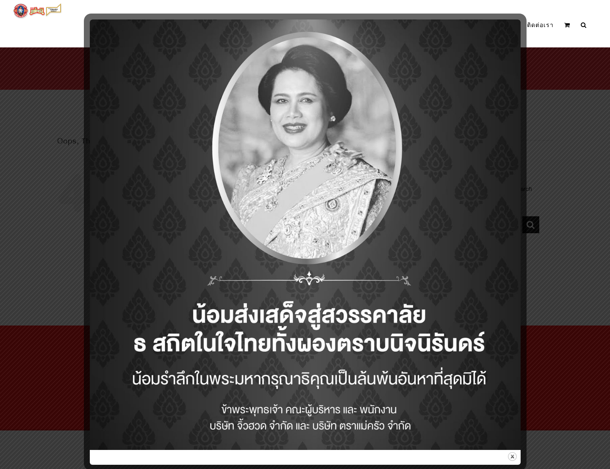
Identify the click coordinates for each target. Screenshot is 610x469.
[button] (584, 25)
